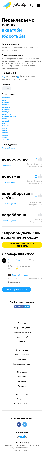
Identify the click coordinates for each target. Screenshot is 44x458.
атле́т (4, 123)
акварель (6, 109)
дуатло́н (5, 130)
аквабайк (6, 97)
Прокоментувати (9, 182)
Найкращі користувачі (22, 364)
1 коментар (6, 165)
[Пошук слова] (31, 5)
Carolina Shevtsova (9, 148)
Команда (22, 381)
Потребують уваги (22, 328)
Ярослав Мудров (15, 260)
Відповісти (12, 263)
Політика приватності (22, 403)
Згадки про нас (22, 394)
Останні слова (22, 350)
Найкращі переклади (22, 332)
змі (22, 437)
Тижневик (22, 359)
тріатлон (5, 139)
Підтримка (22, 386)
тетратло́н (6, 137)
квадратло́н (6, 132)
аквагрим (6, 100)
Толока (22, 342)
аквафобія (6, 121)
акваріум (5, 111)
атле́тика (5, 125)
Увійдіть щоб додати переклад (22, 245)
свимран (5, 135)
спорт (6, 88)
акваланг (6, 102)
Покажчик (22, 323)
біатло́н (5, 128)
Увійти (16, 289)
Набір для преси (22, 399)
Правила (22, 377)
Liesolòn (38, 219)
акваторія (6, 118)
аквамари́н (6, 104)
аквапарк (6, 107)
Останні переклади (22, 354)
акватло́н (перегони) (10, 116)
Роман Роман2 (36, 202)
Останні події (22, 337)
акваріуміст (6, 114)
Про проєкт (22, 372)
